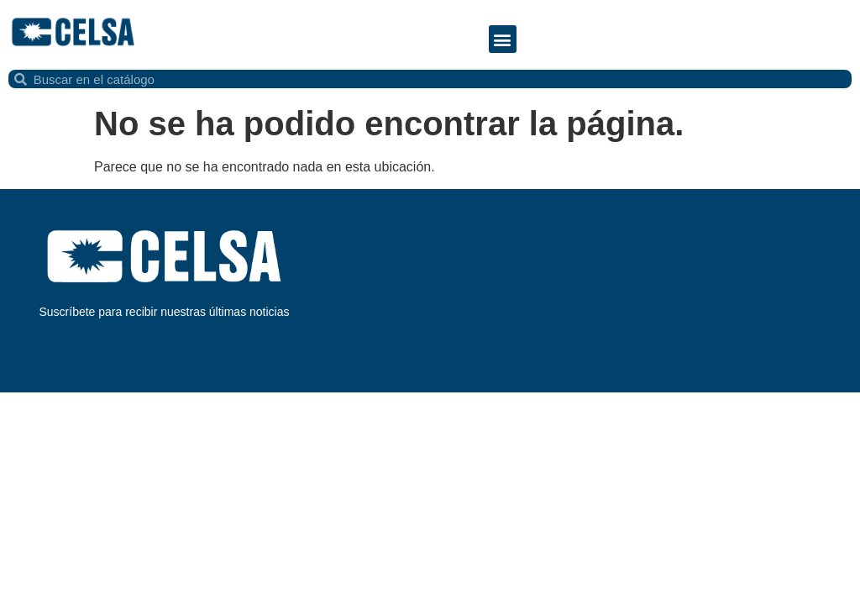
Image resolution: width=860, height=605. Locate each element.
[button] (503, 39)
